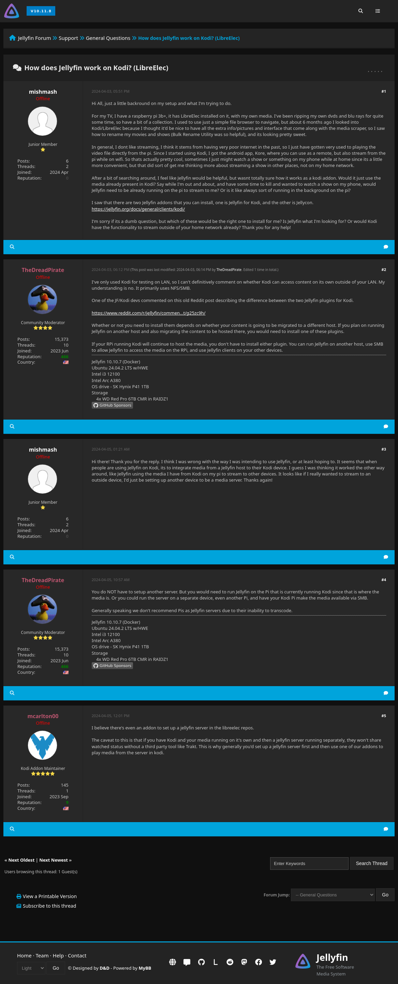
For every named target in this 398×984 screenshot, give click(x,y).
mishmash (43, 91)
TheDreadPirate (229, 269)
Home (24, 955)
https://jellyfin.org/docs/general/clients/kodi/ (138, 209)
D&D (104, 968)
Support (68, 37)
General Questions (108, 37)
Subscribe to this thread (49, 906)
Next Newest (53, 860)
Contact (77, 955)
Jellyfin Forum (34, 37)
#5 (384, 715)
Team (42, 955)
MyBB (145, 968)
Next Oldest (21, 860)
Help (58, 955)
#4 (384, 579)
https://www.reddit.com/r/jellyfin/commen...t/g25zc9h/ (149, 313)
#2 (384, 269)
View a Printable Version (50, 896)
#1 (384, 91)
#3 (384, 449)
